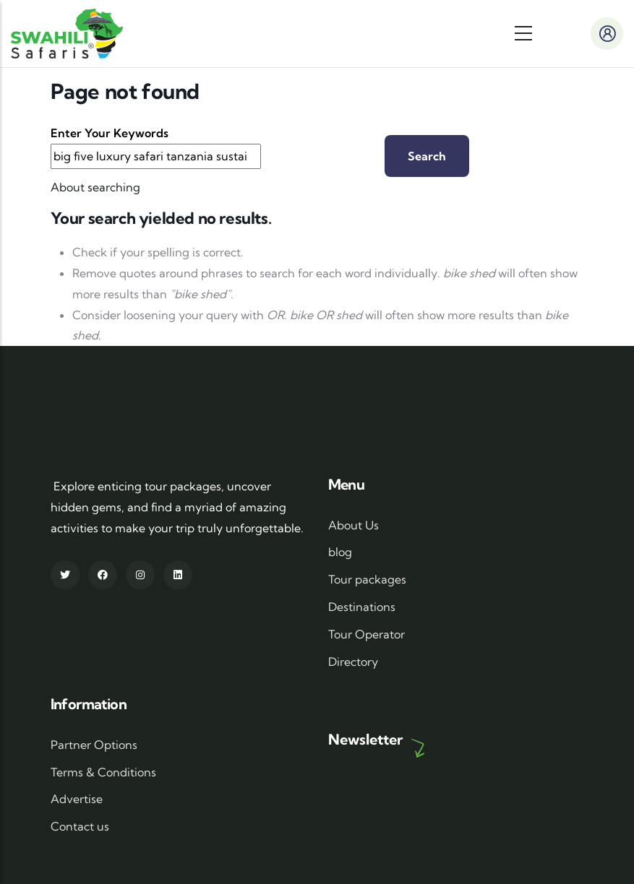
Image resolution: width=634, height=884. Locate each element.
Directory (353, 661)
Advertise (77, 799)
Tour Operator (366, 634)
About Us (353, 525)
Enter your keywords (109, 133)
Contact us (80, 826)
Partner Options (94, 744)
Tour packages (367, 579)
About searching (95, 187)
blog (340, 552)
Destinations (361, 606)
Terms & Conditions (103, 772)
